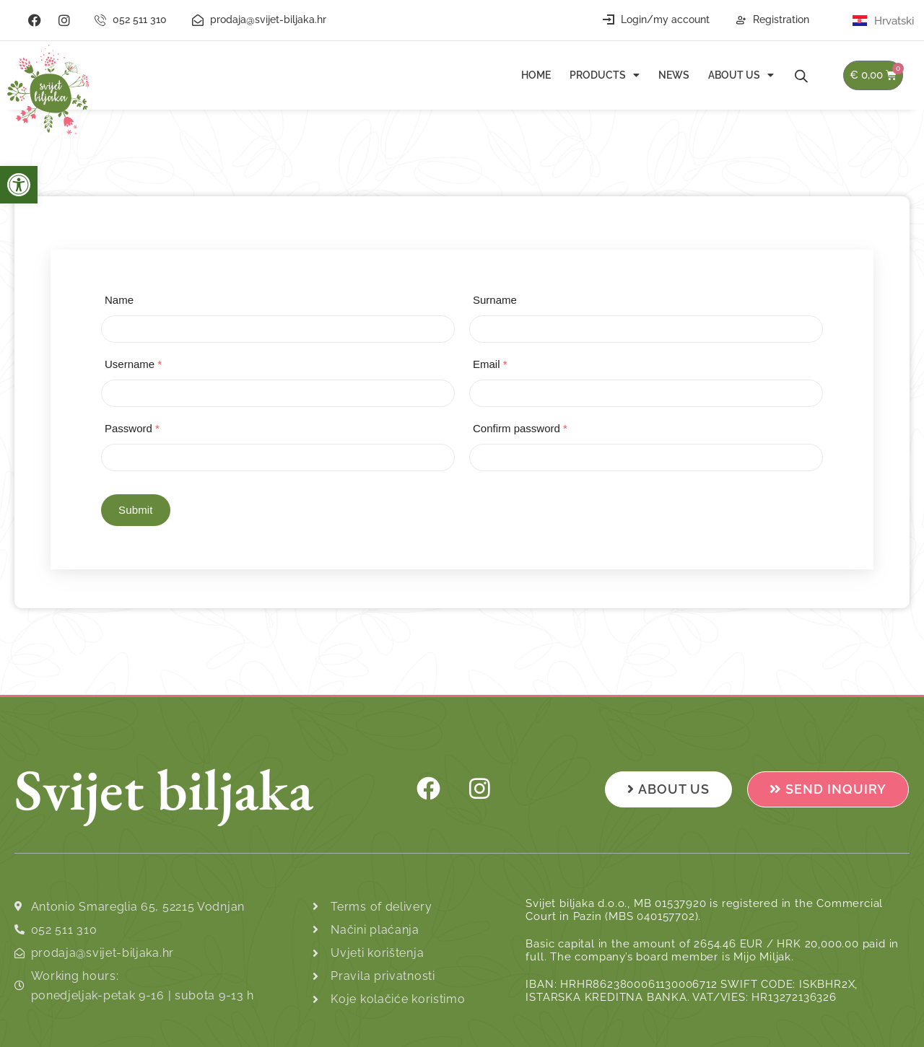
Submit (135, 510)
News (673, 75)
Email (490, 364)
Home (536, 75)
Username (133, 364)
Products (605, 75)
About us (741, 75)
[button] (19, 184)
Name (119, 300)
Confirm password (520, 428)
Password (132, 428)
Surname (495, 300)
